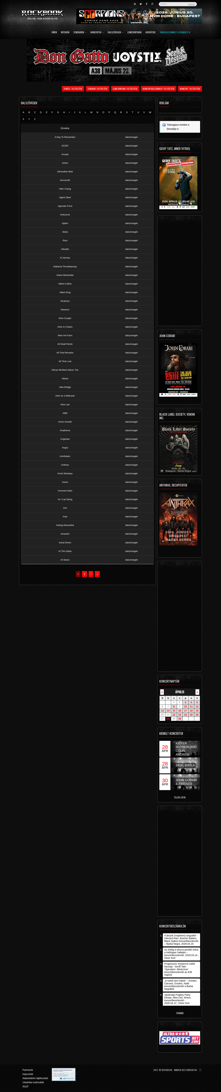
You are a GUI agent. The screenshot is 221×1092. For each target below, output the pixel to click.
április (179, 691)
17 (185, 710)
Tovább (180, 1013)
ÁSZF (25, 1086)
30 (179, 718)
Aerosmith (65, 180)
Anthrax (65, 465)
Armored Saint (65, 490)
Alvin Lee (65, 404)
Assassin (64, 534)
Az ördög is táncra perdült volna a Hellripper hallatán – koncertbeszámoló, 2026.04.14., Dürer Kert (181, 953)
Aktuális (65, 249)
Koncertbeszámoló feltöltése (159, 88)
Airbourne (65, 214)
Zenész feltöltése (73, 88)
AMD (65, 413)
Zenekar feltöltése (98, 88)
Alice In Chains (65, 327)
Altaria (65, 378)
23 (179, 714)
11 (191, 706)
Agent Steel (65, 197)
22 (173, 714)
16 (179, 710)
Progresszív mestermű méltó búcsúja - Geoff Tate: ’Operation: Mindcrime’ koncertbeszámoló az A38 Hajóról (179, 969)
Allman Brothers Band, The (65, 370)
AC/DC (64, 145)
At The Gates (64, 551)
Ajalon (65, 223)
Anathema (65, 430)
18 (191, 710)
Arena (65, 482)
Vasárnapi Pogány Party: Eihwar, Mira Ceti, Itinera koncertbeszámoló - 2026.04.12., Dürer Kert (177, 998)
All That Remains (65, 352)
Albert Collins (65, 283)
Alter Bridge (65, 387)
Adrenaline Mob (65, 171)
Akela (65, 232)
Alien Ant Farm (65, 335)
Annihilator (65, 456)
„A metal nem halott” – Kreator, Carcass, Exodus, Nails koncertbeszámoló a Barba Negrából (180, 984)
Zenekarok (80, 32)
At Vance (65, 559)
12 (197, 706)
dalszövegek (131, 137)
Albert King (65, 292)
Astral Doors (65, 542)
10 (185, 706)
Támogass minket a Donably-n (175, 32)
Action (65, 163)
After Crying (65, 188)
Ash (65, 508)
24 (185, 714)
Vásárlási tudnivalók (33, 1082)
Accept (65, 154)
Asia (65, 516)
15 (173, 710)
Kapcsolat (27, 1074)
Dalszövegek (115, 32)
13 (162, 710)
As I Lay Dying (65, 499)
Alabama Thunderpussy (65, 266)
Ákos (65, 240)
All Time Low (65, 361)
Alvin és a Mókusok (65, 396)
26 (197, 714)
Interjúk (65, 32)
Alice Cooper (65, 318)
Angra (65, 447)
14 (168, 710)
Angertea (65, 439)
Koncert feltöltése (190, 88)
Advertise (151, 32)
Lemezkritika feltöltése (125, 88)
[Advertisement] (179, 271)
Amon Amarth (65, 421)
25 (191, 714)
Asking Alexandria (65, 525)
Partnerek (27, 1070)
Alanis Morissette (65, 275)
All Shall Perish (65, 344)
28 (168, 718)
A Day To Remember (65, 137)
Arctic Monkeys (65, 473)
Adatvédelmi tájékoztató (35, 1078)
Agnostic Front (65, 206)
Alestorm (65, 309)
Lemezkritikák (134, 32)
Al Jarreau (65, 258)
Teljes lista (180, 797)
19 (197, 710)
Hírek (54, 32)
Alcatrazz (65, 301)
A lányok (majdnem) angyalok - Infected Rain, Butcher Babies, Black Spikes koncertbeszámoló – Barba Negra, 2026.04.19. (181, 939)
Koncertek (97, 32)
